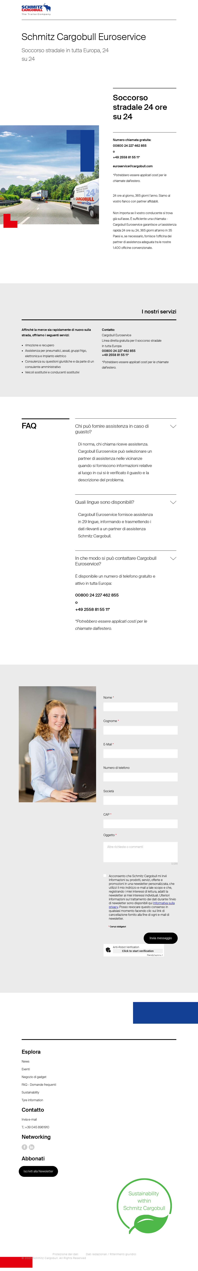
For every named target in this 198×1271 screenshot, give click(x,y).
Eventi (26, 1072)
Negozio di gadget (34, 1080)
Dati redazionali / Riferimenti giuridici (111, 1257)
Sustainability (30, 1096)
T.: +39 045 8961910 (35, 1130)
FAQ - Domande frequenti (39, 1088)
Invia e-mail (29, 1123)
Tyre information (32, 1103)
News (25, 1065)
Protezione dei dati (65, 1257)
